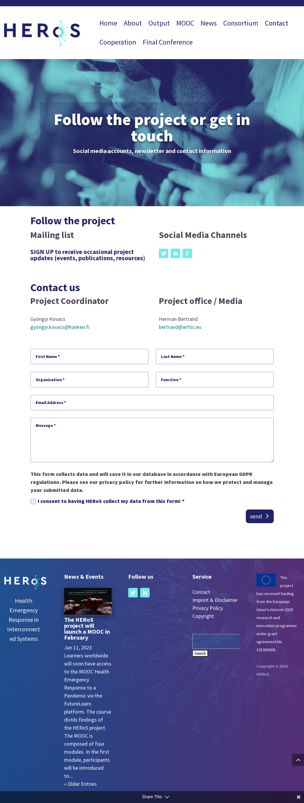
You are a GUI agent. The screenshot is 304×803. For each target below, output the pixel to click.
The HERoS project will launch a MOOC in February (87, 628)
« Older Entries (80, 783)
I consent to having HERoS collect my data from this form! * (108, 501)
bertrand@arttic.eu (180, 327)
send (256, 516)
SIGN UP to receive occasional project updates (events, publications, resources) (87, 255)
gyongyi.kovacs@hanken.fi (59, 327)
